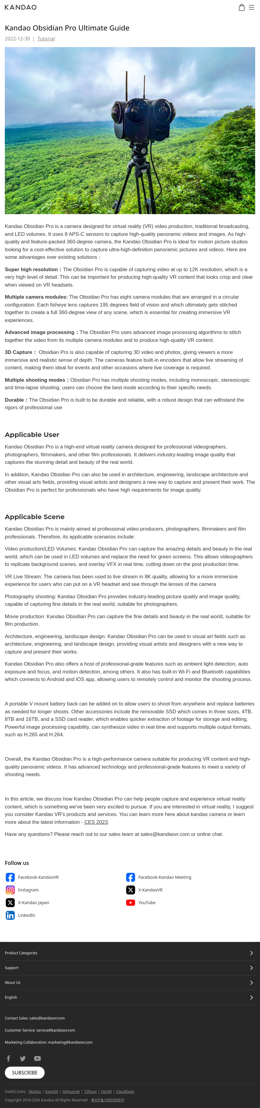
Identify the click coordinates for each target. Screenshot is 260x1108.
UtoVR (106, 1091)
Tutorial (46, 38)
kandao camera (208, 814)
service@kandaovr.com (55, 1030)
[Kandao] (20, 7)
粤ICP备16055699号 (107, 1100)
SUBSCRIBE (24, 1072)
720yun (90, 1091)
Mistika (35, 1091)
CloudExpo (125, 1091)
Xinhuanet (71, 1091)
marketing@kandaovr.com (70, 1042)
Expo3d (51, 1091)
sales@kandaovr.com (47, 1018)
